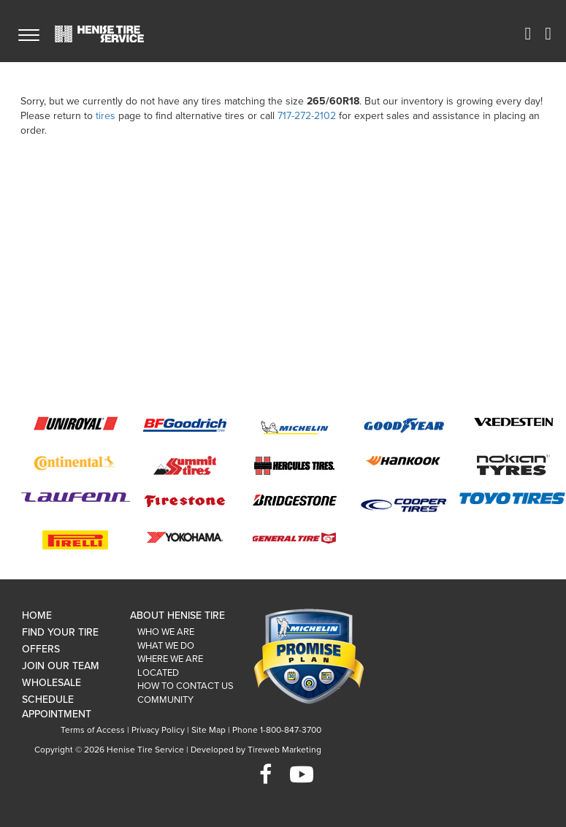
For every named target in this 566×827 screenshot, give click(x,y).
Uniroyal (75, 423)
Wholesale (51, 683)
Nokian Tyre (513, 465)
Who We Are (165, 632)
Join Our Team (60, 666)
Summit (185, 464)
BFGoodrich (184, 424)
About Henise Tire (177, 615)
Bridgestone (294, 499)
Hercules (294, 465)
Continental (75, 462)
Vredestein (513, 421)
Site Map (208, 730)
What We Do (165, 646)
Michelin (294, 427)
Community (165, 700)
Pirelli (75, 539)
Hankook (404, 461)
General (294, 537)
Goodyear (403, 424)
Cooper (404, 503)
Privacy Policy (158, 730)
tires (105, 116)
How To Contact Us (185, 686)
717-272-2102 (307, 116)
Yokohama (184, 536)
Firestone (184, 500)
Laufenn (76, 499)
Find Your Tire (60, 632)
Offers (41, 649)
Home (37, 615)
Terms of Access (93, 730)
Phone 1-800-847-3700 (276, 730)
